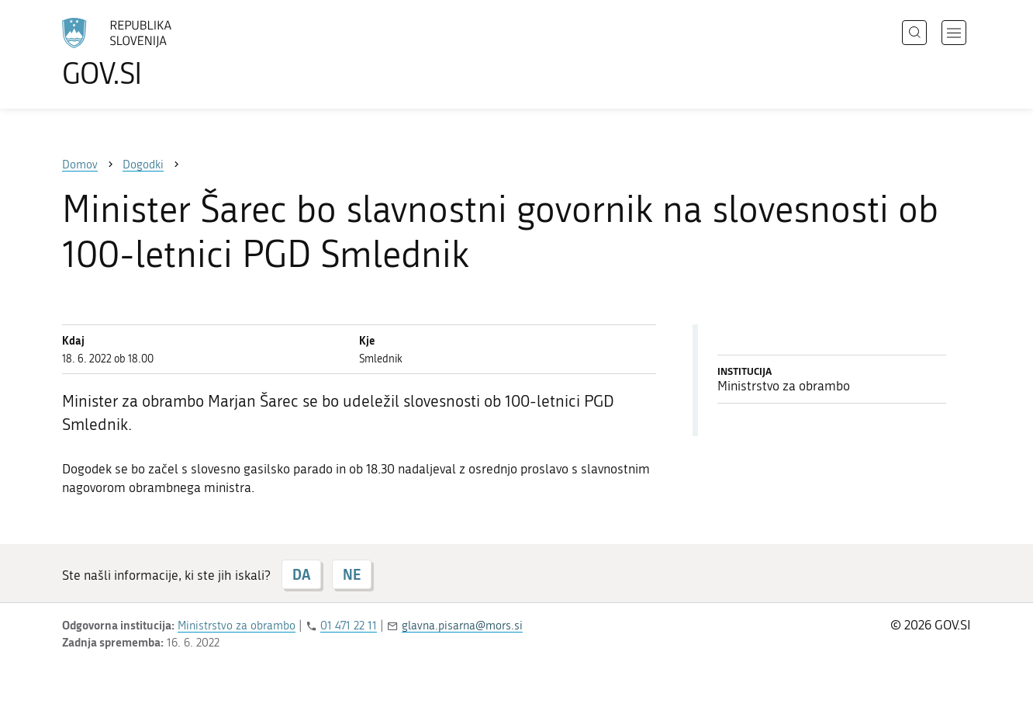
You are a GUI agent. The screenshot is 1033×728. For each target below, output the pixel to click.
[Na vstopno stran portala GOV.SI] (159, 53)
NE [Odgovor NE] (352, 574)
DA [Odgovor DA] (301, 574)
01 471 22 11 (348, 626)
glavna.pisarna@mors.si (462, 626)
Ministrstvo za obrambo (236, 626)
